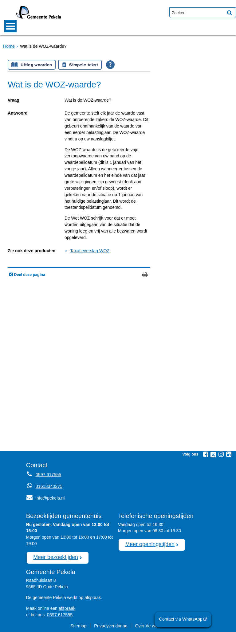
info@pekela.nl (45, 497)
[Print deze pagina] (145, 275)
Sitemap (79, 624)
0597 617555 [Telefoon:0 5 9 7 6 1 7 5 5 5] (48, 474)
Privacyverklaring (111, 624)
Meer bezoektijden (55, 556)
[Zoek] (229, 12)
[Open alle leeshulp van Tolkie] (110, 64)
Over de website (150, 624)
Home (8, 45)
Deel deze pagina (29, 275)
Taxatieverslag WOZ (89, 250)
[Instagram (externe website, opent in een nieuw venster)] (221, 454)
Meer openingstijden (149, 544)
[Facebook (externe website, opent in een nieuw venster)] (205, 454)
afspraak (67, 607)
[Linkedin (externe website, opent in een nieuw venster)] (228, 454)
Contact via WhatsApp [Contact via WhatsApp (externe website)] (181, 619)
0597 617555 (59, 613)
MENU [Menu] (10, 26)
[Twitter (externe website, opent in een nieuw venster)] (213, 454)
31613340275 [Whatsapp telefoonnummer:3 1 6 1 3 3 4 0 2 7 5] (49, 486)
